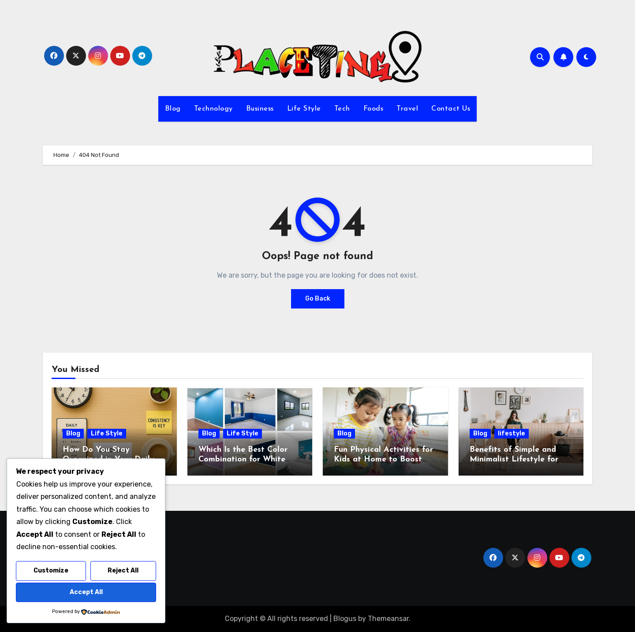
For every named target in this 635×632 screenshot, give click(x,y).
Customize (51, 570)
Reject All (123, 570)
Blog (173, 108)
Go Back (317, 298)
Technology (213, 108)
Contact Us (450, 108)
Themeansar (388, 618)
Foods (373, 108)
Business (260, 108)
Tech (342, 108)
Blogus (344, 618)
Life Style (304, 108)
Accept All (86, 592)
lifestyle (511, 433)
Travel (407, 108)
